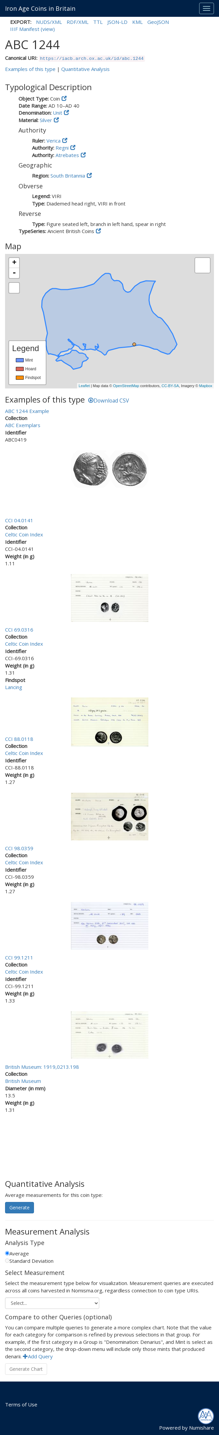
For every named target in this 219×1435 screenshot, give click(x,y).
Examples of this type (30, 69)
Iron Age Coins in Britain (40, 8)
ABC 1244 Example (27, 411)
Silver (46, 120)
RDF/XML (77, 21)
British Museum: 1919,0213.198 (42, 1066)
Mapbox (205, 386)
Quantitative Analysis (85, 69)
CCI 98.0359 (19, 848)
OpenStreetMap (126, 386)
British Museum (23, 1081)
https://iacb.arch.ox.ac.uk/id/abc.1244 (92, 58)
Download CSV (108, 400)
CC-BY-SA (170, 386)
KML (137, 21)
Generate (19, 1207)
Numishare (201, 1427)
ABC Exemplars (22, 425)
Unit (57, 112)
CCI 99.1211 (19, 957)
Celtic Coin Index (24, 534)
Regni (62, 147)
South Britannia (67, 175)
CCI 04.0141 (19, 520)
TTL (98, 21)
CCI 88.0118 (19, 738)
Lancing (13, 687)
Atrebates (67, 155)
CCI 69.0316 (19, 629)
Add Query (38, 1356)
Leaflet (84, 386)
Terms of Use (21, 1404)
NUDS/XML (49, 21)
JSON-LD (117, 21)
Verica (53, 140)
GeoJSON (158, 21)
